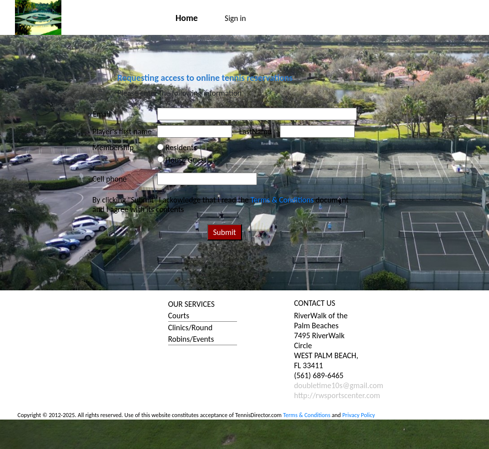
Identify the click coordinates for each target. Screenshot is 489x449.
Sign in (235, 18)
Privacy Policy (358, 415)
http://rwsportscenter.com (337, 395)
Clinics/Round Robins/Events (191, 333)
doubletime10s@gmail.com (338, 385)
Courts (179, 315)
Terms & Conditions (282, 200)
